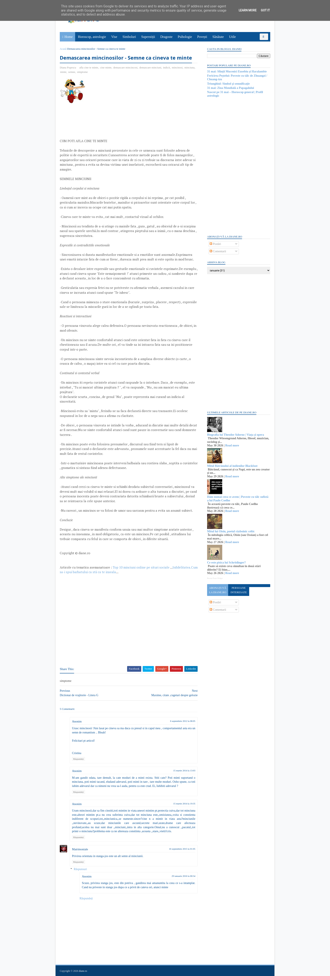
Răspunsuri (80, 869)
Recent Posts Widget (215, 578)
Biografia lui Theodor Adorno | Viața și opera (235, 434)
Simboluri (129, 37)
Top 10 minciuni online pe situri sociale (141, 567)
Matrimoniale (80, 849)
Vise (114, 37)
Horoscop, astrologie (92, 37)
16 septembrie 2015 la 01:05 (182, 849)
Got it (265, 10)
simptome (82, 71)
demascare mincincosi (125, 67)
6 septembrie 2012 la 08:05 (182, 721)
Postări (215, 244)
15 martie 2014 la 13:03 (184, 770)
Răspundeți (78, 759)
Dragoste (166, 37)
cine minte (106, 67)
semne (71, 71)
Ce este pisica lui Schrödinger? (226, 562)
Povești (202, 37)
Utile (232, 37)
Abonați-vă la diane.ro (217, 590)
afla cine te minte (88, 67)
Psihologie (185, 37)
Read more (232, 445)
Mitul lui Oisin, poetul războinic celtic (231, 531)
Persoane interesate (238, 590)
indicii (166, 67)
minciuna (189, 67)
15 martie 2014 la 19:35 (184, 803)
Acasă (63, 48)
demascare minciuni (150, 67)
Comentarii (218, 251)
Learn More (248, 10)
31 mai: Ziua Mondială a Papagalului (230, 87)
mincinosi (177, 67)
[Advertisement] (124, 107)
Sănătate (218, 37)
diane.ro (83, 970)
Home (68, 37)
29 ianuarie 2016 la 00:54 (183, 876)
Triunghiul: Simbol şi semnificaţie (228, 83)
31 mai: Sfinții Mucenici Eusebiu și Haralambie (237, 71)
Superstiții (148, 37)
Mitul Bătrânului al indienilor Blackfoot (232, 465)
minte (63, 71)
